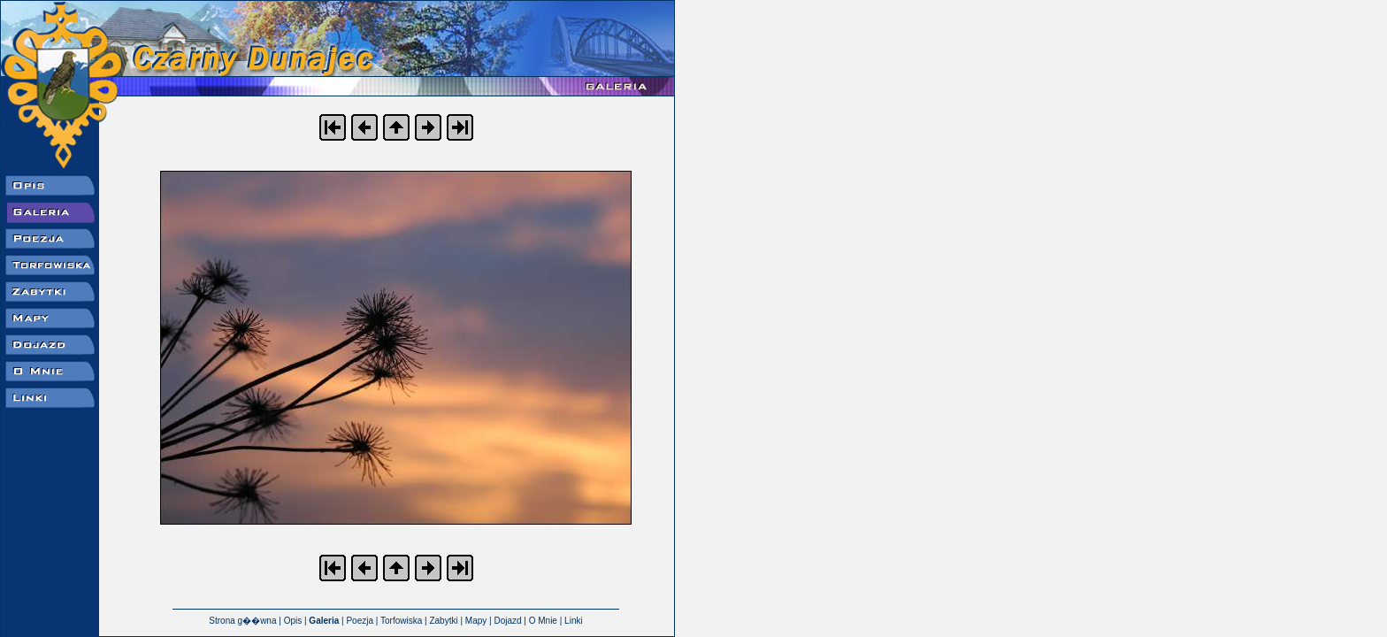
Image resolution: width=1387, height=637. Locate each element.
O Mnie (543, 620)
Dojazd (507, 620)
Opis (293, 620)
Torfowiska (401, 620)
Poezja (359, 620)
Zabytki (443, 620)
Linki (573, 620)
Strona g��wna (242, 620)
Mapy (476, 620)
